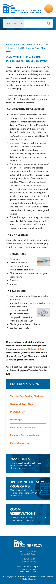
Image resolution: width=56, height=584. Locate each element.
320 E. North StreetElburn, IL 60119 (28, 552)
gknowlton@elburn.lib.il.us (30, 349)
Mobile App (16, 419)
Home (9, 44)
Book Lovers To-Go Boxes (23, 427)
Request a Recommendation (24, 435)
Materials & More (25, 384)
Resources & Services (24, 44)
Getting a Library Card (21, 404)
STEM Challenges (24, 48)
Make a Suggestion (20, 443)
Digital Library (17, 411)
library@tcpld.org (29, 561)
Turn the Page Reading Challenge (27, 396)
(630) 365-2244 (29, 559)
